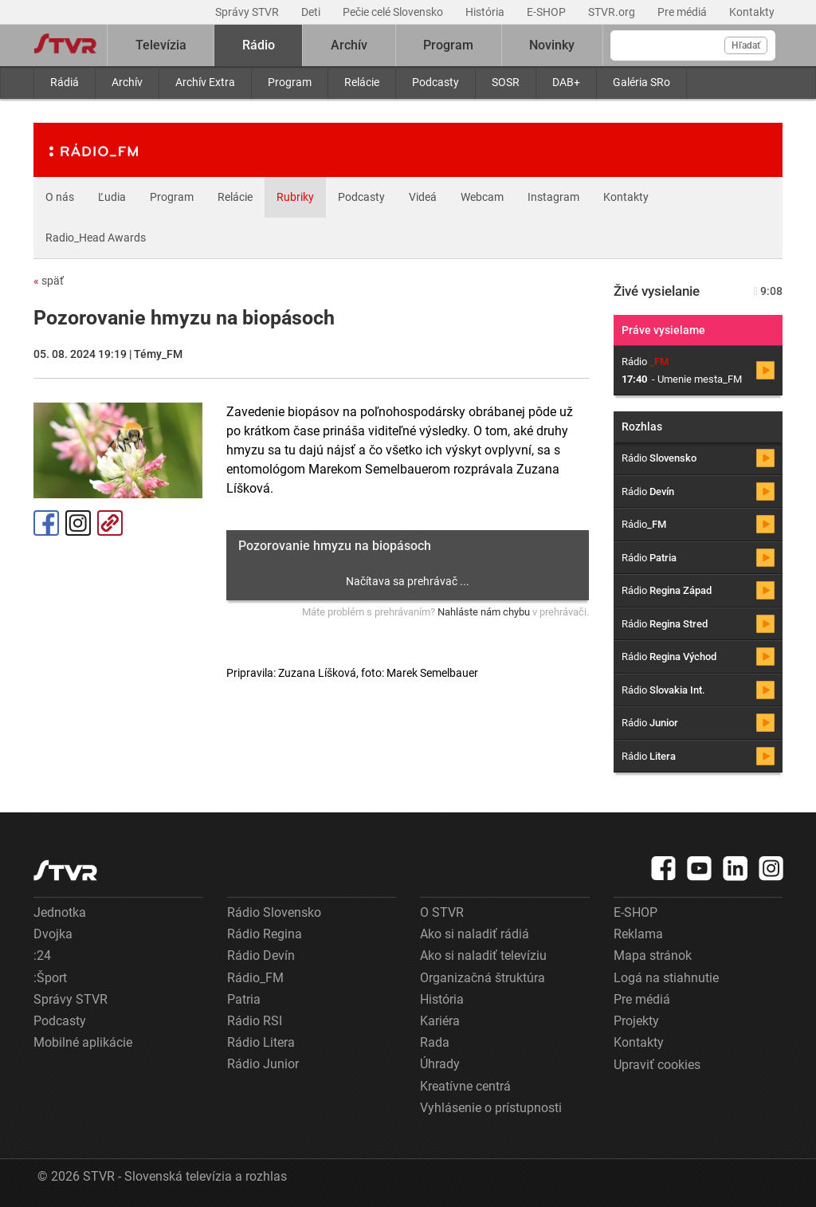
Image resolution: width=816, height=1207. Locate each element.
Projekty (636, 1020)
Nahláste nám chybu (483, 612)
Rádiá (64, 82)
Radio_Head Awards (95, 237)
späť (48, 280)
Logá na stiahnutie (666, 977)
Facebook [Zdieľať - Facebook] (46, 523)
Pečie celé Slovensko (394, 12)
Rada (434, 1042)
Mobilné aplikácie (82, 1042)
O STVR (442, 912)
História (486, 12)
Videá (423, 197)
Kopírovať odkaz (110, 523)
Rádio (258, 45)
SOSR (506, 82)
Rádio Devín (261, 955)
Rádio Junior (263, 1063)
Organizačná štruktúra (482, 977)
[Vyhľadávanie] (692, 45)
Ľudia (112, 197)
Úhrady (440, 1063)
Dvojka (53, 934)
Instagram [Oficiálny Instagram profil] (78, 523)
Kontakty (752, 12)
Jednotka (59, 912)
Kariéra (440, 1020)
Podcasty (435, 82)
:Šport (50, 977)
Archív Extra (205, 82)
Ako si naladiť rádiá (474, 934)
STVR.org (613, 12)
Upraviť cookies (657, 1064)
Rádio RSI (254, 1020)
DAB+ (566, 82)
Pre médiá (683, 12)
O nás (59, 197)
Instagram (553, 197)
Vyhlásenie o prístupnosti (491, 1107)
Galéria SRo (641, 82)
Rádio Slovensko (274, 912)
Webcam (482, 197)
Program (290, 82)
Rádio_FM (255, 977)
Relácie (361, 82)
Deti (312, 12)
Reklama (638, 934)
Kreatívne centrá (465, 1086)
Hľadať (746, 45)
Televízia (160, 45)
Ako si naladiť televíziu (483, 955)
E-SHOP (547, 12)
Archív (127, 82)
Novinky (552, 45)
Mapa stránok (653, 955)
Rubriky (295, 197)
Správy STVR (248, 12)
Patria (244, 999)
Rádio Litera (261, 1042)
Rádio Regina (264, 934)
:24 (42, 955)
